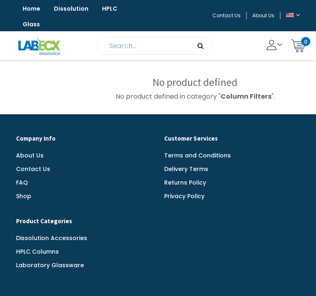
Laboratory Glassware (50, 265)
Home (31, 9)
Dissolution (71, 9)
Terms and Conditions (197, 155)
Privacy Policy (184, 196)
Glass (31, 24)
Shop (23, 196)
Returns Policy (185, 182)
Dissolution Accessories (51, 238)
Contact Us (226, 15)
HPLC (109, 9)
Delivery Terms (186, 169)
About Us (263, 15)
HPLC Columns (37, 251)
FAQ (22, 182)
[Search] (200, 45)
